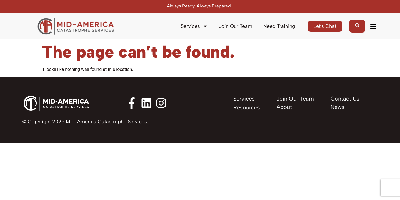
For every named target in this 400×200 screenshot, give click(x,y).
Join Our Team (235, 26)
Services (194, 26)
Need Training (279, 26)
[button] (373, 26)
